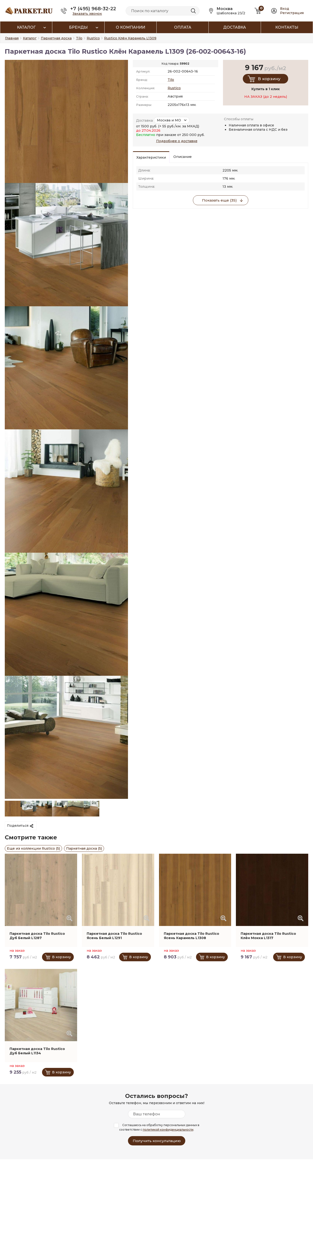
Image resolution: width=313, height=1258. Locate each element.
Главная (12, 38)
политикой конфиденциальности (168, 1129)
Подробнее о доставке (176, 141)
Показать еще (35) (219, 200)
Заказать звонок (87, 13)
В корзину (269, 78)
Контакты (286, 27)
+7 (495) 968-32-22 (93, 8)
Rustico (174, 88)
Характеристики (151, 157)
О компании (130, 27)
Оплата (182, 27)
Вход (284, 8)
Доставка (234, 27)
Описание (182, 157)
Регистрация (292, 13)
